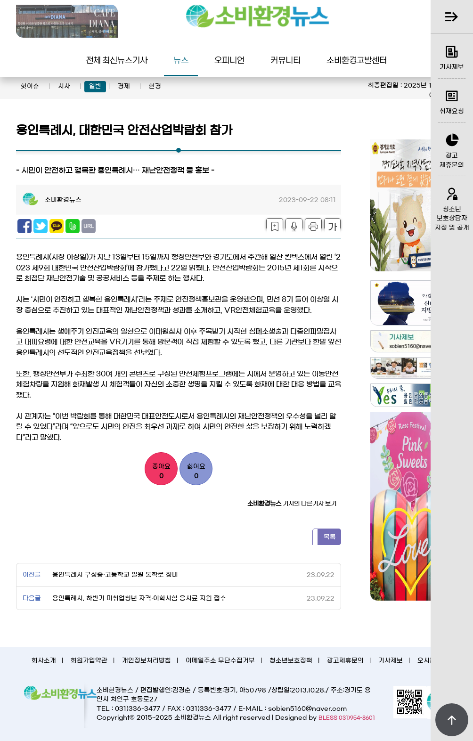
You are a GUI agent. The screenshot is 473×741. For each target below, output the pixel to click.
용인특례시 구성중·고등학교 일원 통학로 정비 (114, 575)
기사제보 (390, 661)
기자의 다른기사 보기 (291, 504)
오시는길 (429, 661)
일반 (95, 86)
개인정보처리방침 (146, 661)
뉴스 (180, 60)
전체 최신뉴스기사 (116, 60)
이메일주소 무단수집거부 (220, 661)
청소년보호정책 (290, 661)
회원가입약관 (89, 661)
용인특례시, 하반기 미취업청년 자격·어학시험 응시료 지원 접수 (138, 598)
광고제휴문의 (345, 661)
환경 (155, 86)
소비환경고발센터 (356, 60)
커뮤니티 (285, 60)
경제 (124, 86)
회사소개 (44, 661)
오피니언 (229, 60)
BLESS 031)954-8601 (346, 717)
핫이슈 (30, 86)
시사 (64, 86)
